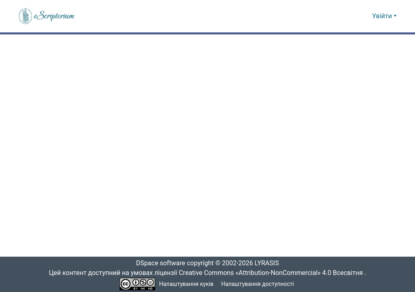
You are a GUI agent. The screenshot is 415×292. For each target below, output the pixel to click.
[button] (47, 16)
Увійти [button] (383, 16)
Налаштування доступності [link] (257, 284)
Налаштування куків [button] (186, 284)
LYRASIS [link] (269, 263)
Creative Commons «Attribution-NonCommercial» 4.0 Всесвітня (273, 273)
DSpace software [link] (158, 263)
